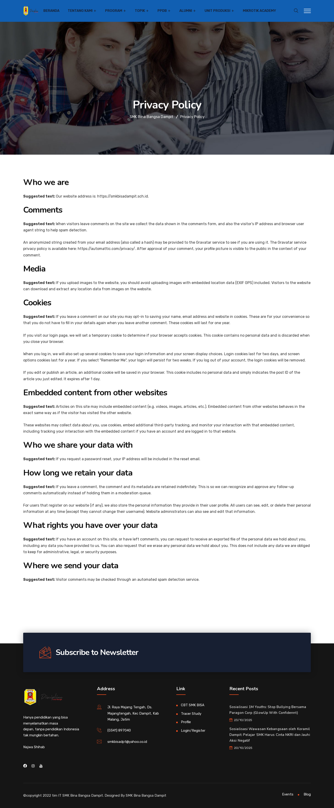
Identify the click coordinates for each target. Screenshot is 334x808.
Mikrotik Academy (259, 11)
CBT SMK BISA (192, 705)
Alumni (185, 11)
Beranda (51, 11)
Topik (140, 11)
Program (113, 11)
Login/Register (193, 730)
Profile (186, 722)
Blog (307, 794)
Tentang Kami (80, 11)
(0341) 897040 (119, 730)
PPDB (162, 11)
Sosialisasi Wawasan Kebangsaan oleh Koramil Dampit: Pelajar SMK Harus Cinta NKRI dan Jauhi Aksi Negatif (269, 735)
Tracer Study (191, 714)
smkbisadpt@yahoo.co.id (127, 742)
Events (287, 794)
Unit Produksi (217, 11)
